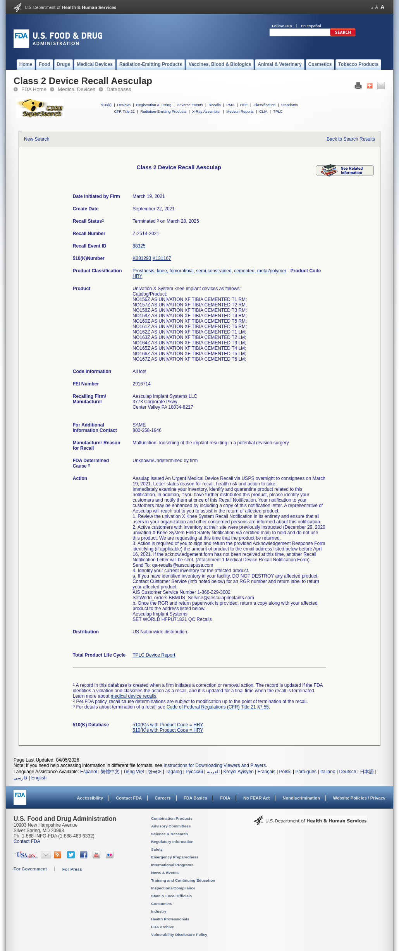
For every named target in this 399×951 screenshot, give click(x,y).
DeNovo (124, 105)
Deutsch (347, 771)
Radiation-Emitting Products (163, 111)
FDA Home (33, 89)
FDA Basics (195, 798)
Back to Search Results (351, 139)
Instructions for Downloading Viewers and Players (214, 765)
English (38, 778)
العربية (213, 771)
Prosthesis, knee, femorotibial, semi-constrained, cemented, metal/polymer (209, 270)
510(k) (106, 105)
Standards (289, 105)
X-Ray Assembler (206, 111)
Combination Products (172, 818)
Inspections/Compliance (173, 888)
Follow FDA (282, 26)
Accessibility (90, 798)
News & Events (165, 872)
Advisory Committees (171, 826)
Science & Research (169, 834)
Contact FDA (129, 798)
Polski (285, 771)
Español (88, 771)
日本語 (367, 771)
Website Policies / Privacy (359, 798)
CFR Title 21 (124, 111)
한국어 (155, 771)
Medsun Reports (239, 111)
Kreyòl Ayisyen (238, 771)
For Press (72, 869)
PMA (230, 105)
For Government (30, 869)
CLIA (263, 111)
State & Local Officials (171, 896)
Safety (157, 849)
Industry (158, 911)
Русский (194, 771)
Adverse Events (190, 105)
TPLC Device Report (153, 655)
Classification (264, 105)
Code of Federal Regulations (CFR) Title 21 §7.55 (218, 707)
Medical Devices (76, 89)
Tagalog (174, 771)
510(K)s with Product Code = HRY (167, 724)
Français (266, 771)
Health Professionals (170, 919)
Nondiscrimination (301, 798)
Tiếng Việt (133, 771)
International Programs (172, 865)
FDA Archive (162, 927)
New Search (36, 139)
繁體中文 (110, 771)
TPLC (278, 111)
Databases (119, 89)
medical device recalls (133, 696)
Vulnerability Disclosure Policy (179, 934)
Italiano (327, 771)
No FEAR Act (256, 798)
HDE (244, 105)
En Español (311, 26)
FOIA (225, 798)
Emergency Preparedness (174, 857)
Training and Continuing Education (183, 880)
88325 (138, 246)
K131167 (162, 258)
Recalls (214, 105)
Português (305, 771)
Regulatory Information (172, 841)
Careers (163, 798)
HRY (137, 276)
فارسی (21, 778)
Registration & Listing (154, 105)
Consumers (161, 903)
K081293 (141, 258)
